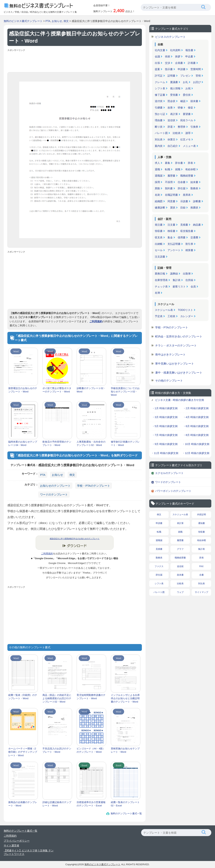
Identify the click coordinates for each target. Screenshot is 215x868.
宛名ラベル (186, 120)
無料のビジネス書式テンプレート (23, 21)
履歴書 (171, 175)
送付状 (159, 101)
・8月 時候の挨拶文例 (196, 435)
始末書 (194, 182)
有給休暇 (190, 169)
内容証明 (201, 514)
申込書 (189, 56)
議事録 (174, 273)
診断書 (197, 201)
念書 (201, 575)
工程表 (171, 316)
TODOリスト (185, 309)
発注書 (159, 224)
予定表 (159, 316)
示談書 (184, 201)
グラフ (180, 549)
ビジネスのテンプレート (170, 36)
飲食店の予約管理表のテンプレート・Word (56, 443)
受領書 (174, 94)
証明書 (171, 75)
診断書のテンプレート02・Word (91, 390)
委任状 (187, 94)
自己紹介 (173, 145)
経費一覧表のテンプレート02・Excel (125, 804)
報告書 (189, 50)
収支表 (159, 237)
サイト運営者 (11, 845)
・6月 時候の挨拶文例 (196, 426)
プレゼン (185, 75)
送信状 (171, 120)
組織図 (159, 201)
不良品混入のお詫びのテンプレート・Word (56, 750)
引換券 (194, 126)
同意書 (171, 201)
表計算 (174, 114)
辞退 (170, 126)
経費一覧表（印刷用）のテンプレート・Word (22, 697)
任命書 (181, 182)
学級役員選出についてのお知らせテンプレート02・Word (125, 391)
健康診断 (160, 207)
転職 (167, 169)
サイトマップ (201, 592)
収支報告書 (186, 230)
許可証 (159, 75)
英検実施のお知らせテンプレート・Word (125, 750)
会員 (193, 286)
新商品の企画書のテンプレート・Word (22, 804)
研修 (180, 107)
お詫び (197, 82)
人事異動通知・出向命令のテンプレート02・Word (91, 443)
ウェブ (180, 592)
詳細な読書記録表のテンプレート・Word (56, 804)
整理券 (181, 126)
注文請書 (160, 256)
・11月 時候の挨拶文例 (164, 453)
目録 (182, 207)
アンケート (174, 250)
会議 (157, 56)
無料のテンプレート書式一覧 (126, 813)
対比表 (159, 139)
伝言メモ (185, 139)
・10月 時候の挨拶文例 (195, 444)
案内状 (159, 145)
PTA (47, 21)
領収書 (159, 230)
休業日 (171, 139)
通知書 (201, 523)
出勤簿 (187, 273)
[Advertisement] (74, 61)
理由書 (159, 120)
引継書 (159, 107)
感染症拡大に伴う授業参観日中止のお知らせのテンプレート (75, 539)
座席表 (187, 194)
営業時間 (195, 69)
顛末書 (194, 101)
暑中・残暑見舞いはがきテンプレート (178, 372)
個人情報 (175, 88)
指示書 (169, 69)
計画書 (192, 62)
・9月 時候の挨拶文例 (165, 444)
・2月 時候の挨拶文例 (196, 408)
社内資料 (175, 50)
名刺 (157, 194)
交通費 (194, 237)
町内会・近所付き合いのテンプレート (178, 336)
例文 (66, 21)
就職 (177, 169)
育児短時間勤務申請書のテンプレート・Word (91, 697)
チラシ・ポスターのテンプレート (176, 345)
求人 (157, 162)
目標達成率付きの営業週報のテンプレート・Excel (91, 804)
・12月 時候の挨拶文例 (195, 453)
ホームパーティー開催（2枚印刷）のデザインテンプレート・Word (22, 752)
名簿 (157, 292)
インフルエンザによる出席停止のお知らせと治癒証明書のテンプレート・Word (125, 698)
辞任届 (181, 188)
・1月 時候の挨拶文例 (165, 408)
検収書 (171, 230)
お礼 (185, 82)
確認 (182, 101)
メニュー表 (189, 145)
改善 (170, 107)
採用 (157, 182)
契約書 (169, 188)
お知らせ (57, 21)
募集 (167, 162)
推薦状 (194, 207)
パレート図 (161, 133)
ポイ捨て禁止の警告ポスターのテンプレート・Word (56, 390)
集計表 (176, 280)
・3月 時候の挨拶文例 (165, 417)
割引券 (189, 243)
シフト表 (160, 88)
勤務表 (194, 188)
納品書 (197, 224)
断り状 (159, 126)
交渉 (167, 62)
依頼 (167, 56)
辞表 (190, 162)
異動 (157, 188)
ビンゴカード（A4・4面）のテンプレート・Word (91, 750)
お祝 (188, 88)
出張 (157, 62)
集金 (170, 237)
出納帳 (159, 243)
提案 (157, 69)
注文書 (171, 224)
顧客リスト (179, 286)
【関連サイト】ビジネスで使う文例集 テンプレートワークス (29, 852)
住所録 (189, 280)
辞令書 (179, 162)
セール (159, 250)
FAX (201, 566)
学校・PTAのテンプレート (93, 485)
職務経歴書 (186, 175)
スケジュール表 (164, 309)
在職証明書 (171, 194)
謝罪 (188, 133)
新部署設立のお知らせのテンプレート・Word (22, 390)
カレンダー (186, 316)
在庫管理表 (161, 280)
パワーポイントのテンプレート (173, 490)
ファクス (159, 566)
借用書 (181, 237)
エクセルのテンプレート (169, 473)
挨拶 (177, 56)
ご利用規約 (95, 321)
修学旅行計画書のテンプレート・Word (125, 443)
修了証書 (160, 94)
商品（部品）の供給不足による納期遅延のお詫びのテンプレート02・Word (56, 698)
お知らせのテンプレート (55, 485)
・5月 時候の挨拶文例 (165, 426)
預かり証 (160, 114)
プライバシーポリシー (17, 840)
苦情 (198, 75)
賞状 (172, 207)
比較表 (176, 133)
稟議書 (174, 82)
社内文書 (160, 50)
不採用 (169, 182)
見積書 (184, 224)
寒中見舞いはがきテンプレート (174, 363)
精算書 (189, 250)
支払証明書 (174, 243)
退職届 (159, 175)
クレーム (160, 82)
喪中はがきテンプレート (170, 354)
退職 (157, 169)
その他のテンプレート (169, 380)
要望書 (187, 114)
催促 (190, 107)
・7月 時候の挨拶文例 (165, 435)
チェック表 (161, 286)
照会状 (171, 101)
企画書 (179, 62)
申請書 (181, 69)
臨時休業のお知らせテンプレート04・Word (22, 443)
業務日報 (160, 273)
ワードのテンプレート (54, 494)
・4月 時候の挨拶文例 (196, 417)
